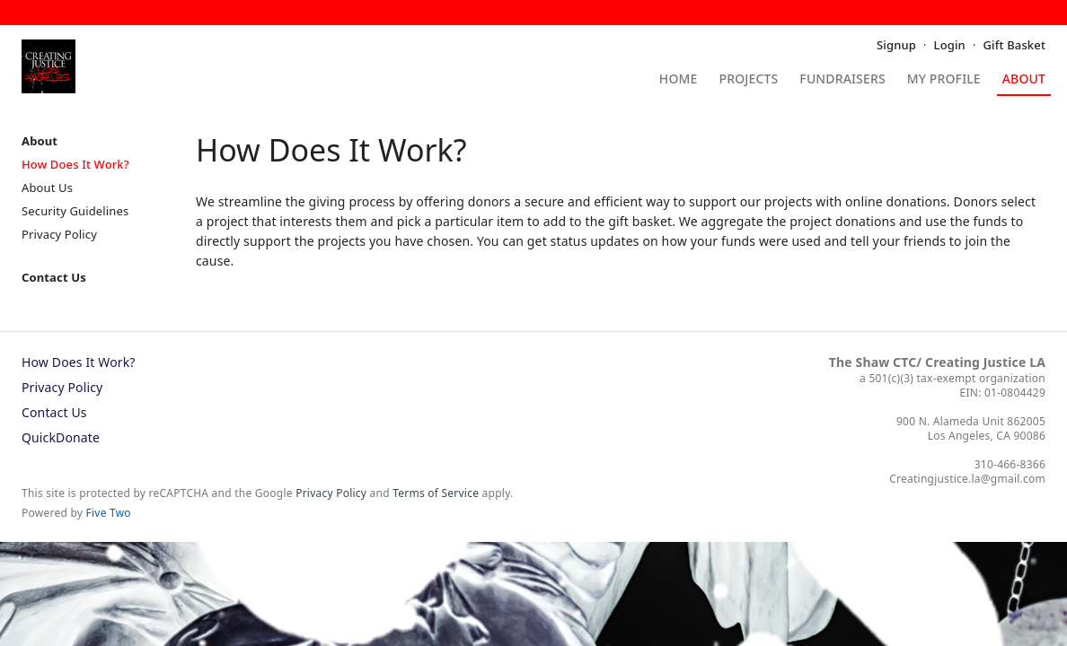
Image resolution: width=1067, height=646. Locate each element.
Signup (896, 45)
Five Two (108, 512)
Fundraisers (842, 80)
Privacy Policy (59, 234)
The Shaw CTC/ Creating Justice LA (937, 362)
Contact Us (54, 277)
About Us (47, 187)
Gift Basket (1014, 45)
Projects (749, 80)
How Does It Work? (75, 164)
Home (678, 80)
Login (950, 45)
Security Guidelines (75, 211)
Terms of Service (435, 493)
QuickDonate (61, 437)
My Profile (944, 80)
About (1023, 80)
